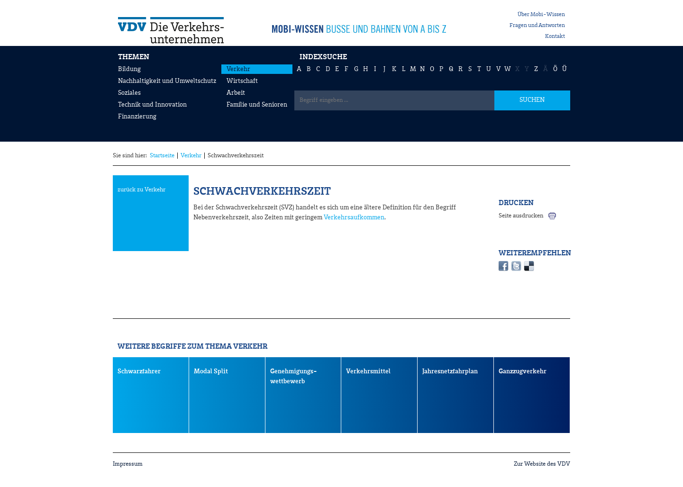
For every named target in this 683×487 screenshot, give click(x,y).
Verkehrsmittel (368, 371)
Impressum (128, 464)
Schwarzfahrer (139, 371)
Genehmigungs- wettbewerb (293, 376)
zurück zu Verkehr (141, 190)
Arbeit (236, 93)
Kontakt (555, 36)
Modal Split (211, 371)
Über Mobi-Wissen (541, 15)
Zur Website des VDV (542, 464)
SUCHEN (532, 100)
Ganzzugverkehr (522, 371)
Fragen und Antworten (537, 25)
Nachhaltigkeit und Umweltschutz (167, 81)
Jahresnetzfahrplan (450, 371)
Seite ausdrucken (521, 216)
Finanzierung (137, 116)
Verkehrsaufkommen (354, 217)
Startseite (162, 156)
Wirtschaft (242, 81)
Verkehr (238, 69)
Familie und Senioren (257, 104)
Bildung (129, 69)
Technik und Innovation (152, 104)
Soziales (129, 93)
